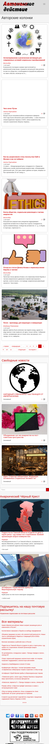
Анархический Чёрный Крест (20, 496)
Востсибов (7, 63)
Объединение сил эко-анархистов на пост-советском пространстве (21, 436)
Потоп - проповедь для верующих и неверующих (22, 323)
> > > (24, 702)
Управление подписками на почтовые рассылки (17, 613)
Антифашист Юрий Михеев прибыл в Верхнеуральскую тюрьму (17, 588)
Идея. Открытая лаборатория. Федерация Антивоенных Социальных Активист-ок (20, 477)
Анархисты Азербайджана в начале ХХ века (16, 664)
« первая (6, 346)
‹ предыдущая (15, 346)
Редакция (5, 539)
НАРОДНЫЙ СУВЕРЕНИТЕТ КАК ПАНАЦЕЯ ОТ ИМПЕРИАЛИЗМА (23, 395)
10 (7, 349)
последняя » (33, 349)
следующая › (22, 349)
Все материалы (12, 621)
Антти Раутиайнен (10, 111)
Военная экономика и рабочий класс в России (16, 642)
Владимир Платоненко (10, 326)
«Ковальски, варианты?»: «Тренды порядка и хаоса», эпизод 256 (23, 682)
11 (11, 349)
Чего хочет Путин (10, 108)
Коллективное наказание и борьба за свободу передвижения (21, 631)
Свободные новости (15, 360)
